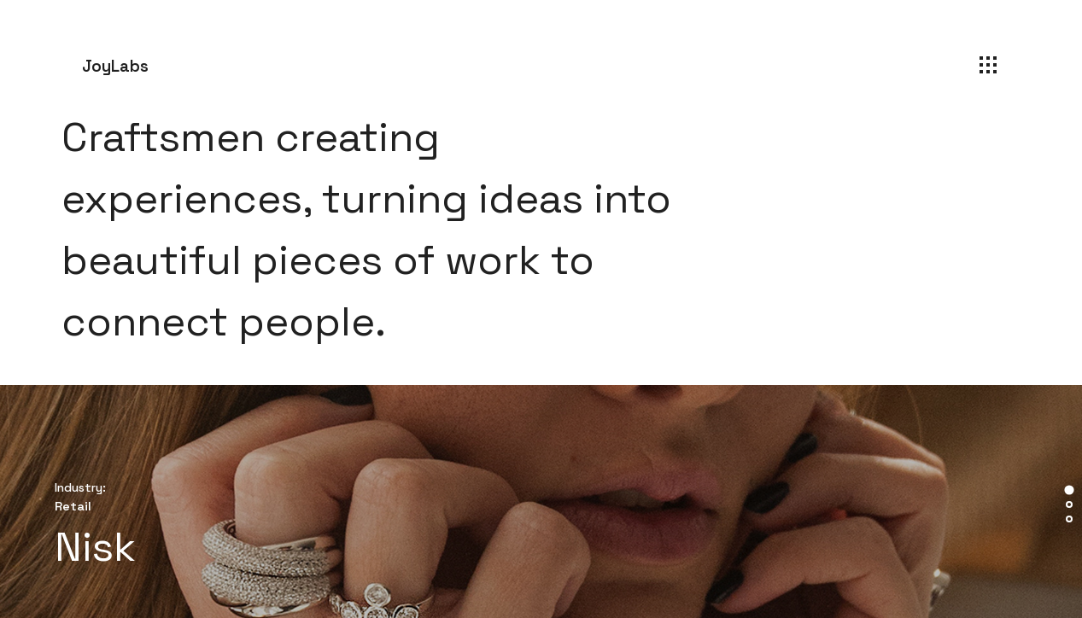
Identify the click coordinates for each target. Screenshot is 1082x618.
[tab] (1068, 489)
